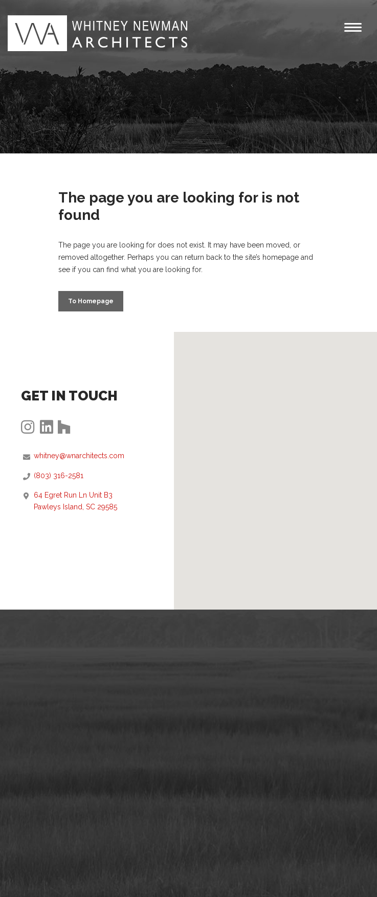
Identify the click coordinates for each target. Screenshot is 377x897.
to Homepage (91, 301)
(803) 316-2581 (58, 476)
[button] (275, 461)
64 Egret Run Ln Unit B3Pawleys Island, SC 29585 (75, 500)
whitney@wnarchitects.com (79, 456)
